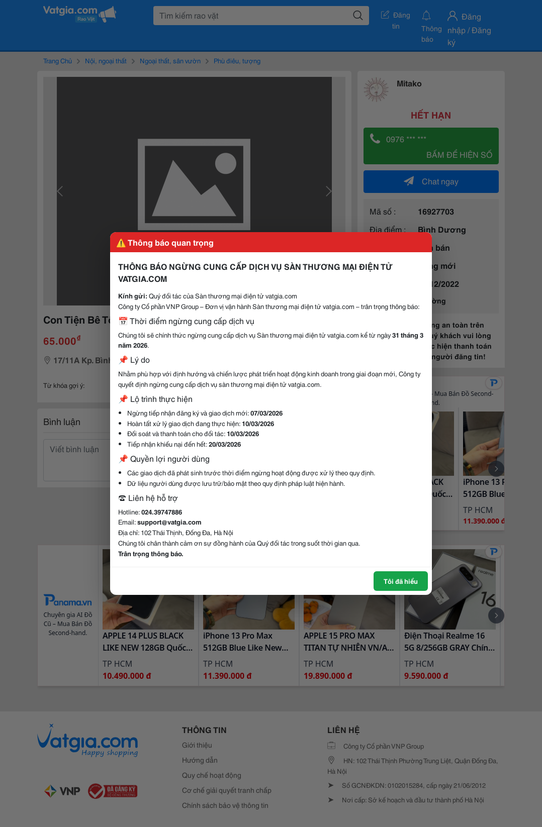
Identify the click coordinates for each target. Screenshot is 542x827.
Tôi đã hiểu (401, 580)
